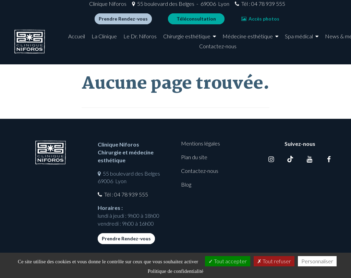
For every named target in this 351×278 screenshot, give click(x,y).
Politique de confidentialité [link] (175, 271)
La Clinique (108, 41)
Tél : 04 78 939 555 (249, 6)
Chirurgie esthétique (191, 41)
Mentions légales (200, 143)
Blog (186, 184)
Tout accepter (227, 261)
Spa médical (303, 41)
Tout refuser (274, 261)
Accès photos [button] (246, 21)
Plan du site (194, 157)
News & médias (173, 51)
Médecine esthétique (252, 41)
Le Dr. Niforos (144, 41)
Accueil (81, 41)
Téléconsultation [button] (182, 21)
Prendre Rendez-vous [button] (108, 21)
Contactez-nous (222, 51)
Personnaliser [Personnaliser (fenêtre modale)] (317, 261)
